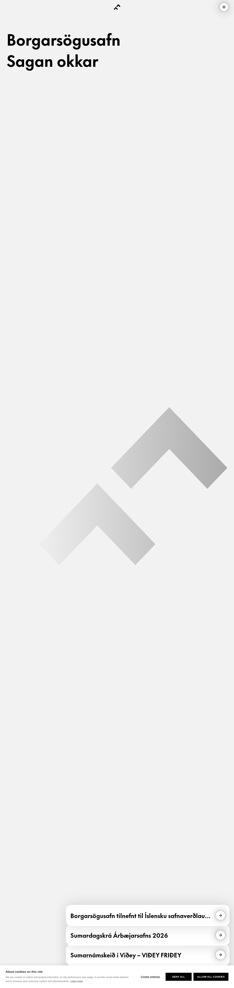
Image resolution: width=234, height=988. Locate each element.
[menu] (224, 7)
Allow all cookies (211, 976)
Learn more (76, 981)
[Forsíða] (117, 7)
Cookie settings (150, 976)
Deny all (178, 976)
